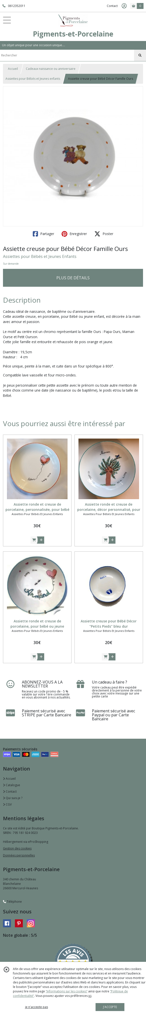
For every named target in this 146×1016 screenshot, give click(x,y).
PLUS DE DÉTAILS (73, 278)
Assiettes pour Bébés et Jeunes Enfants (39, 256)
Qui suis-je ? (12, 798)
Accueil (13, 69)
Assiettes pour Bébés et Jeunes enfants (32, 79)
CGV (7, 804)
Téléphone (12, 901)
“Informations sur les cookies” (66, 991)
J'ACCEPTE (110, 1007)
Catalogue (11, 785)
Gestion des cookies (17, 848)
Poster (103, 234)
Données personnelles (19, 855)
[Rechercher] (140, 55)
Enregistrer (74, 234)
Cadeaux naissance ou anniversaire (50, 69)
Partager (43, 234)
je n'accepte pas (36, 1007)
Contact (112, 6)
